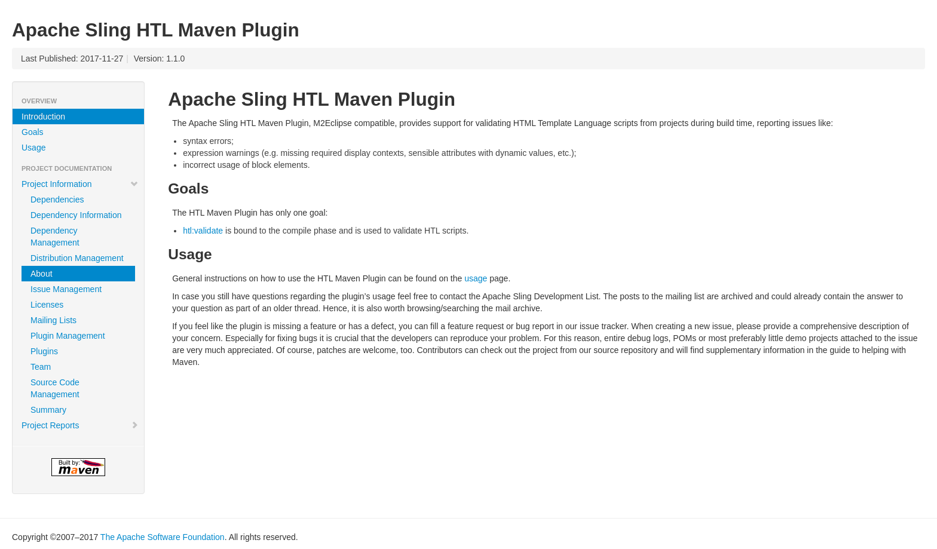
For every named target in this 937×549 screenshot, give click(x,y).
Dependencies (57, 199)
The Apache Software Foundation (162, 537)
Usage (33, 147)
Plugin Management (67, 336)
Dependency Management (54, 236)
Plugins (44, 351)
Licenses (46, 304)
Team (40, 367)
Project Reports (80, 425)
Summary (48, 410)
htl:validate (203, 230)
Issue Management (66, 289)
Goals (33, 132)
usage (475, 278)
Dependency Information (76, 215)
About (41, 273)
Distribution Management (77, 258)
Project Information (80, 184)
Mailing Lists (53, 320)
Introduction (43, 116)
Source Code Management (54, 388)
